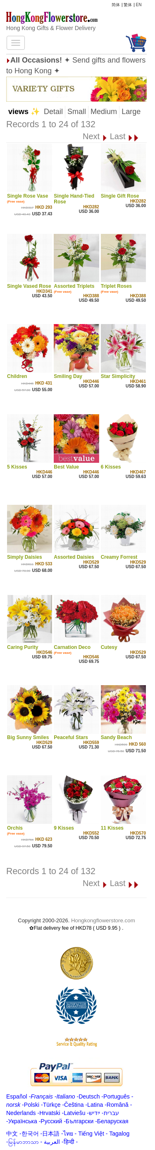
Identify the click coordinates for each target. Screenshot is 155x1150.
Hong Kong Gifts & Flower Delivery (50, 28)
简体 (116, 4)
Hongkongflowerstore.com (103, 920)
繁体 (128, 4)
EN (139, 4)
